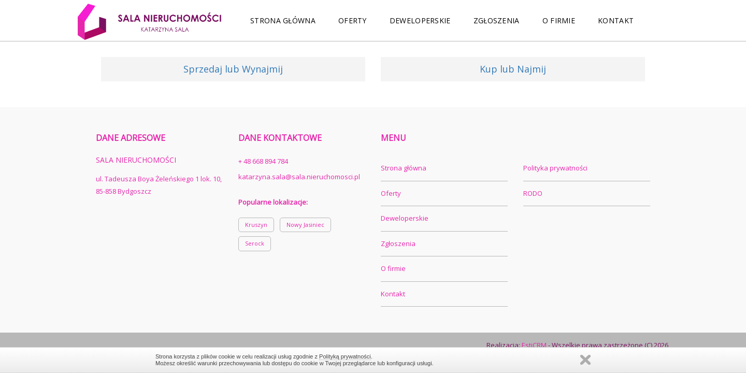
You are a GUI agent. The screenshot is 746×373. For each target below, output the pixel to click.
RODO (532, 193)
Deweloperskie (420, 20)
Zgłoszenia (497, 20)
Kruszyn (256, 224)
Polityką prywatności (345, 356)
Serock (254, 243)
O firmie (558, 20)
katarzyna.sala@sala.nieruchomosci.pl (299, 176)
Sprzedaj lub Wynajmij (233, 69)
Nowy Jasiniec (305, 224)
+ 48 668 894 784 (263, 161)
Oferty (352, 20)
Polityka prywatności (555, 168)
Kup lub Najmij (513, 69)
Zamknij (585, 360)
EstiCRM (534, 345)
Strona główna (282, 20)
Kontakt (616, 20)
